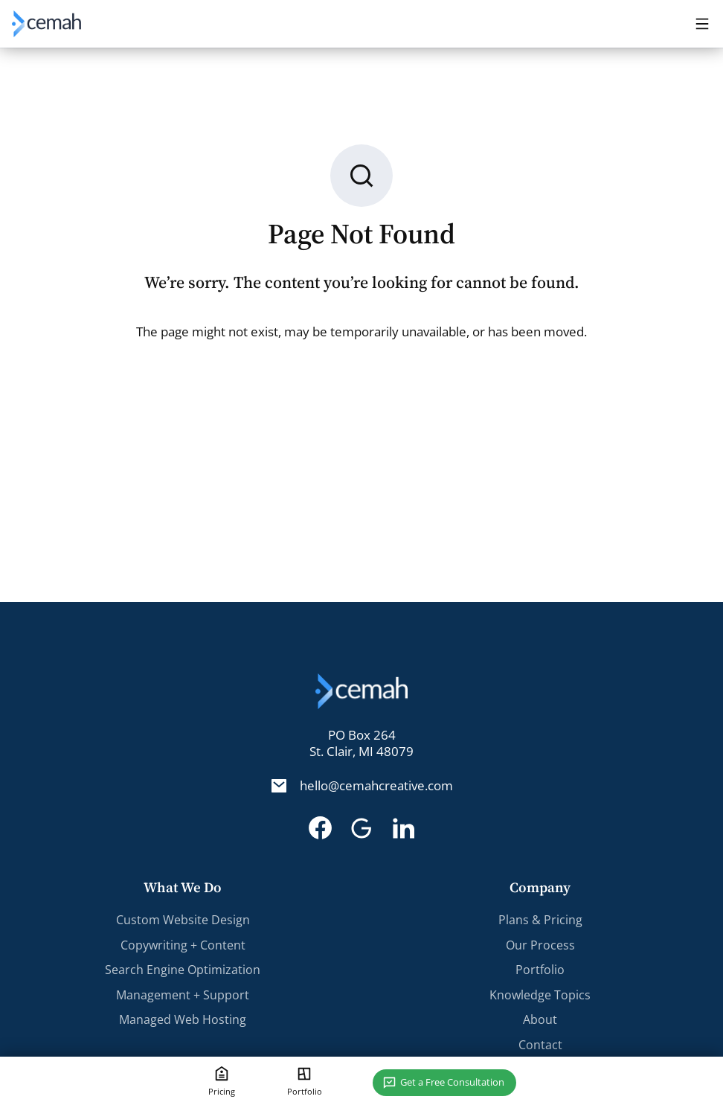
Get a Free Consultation (452, 1082)
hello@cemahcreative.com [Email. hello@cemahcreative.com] (376, 785)
